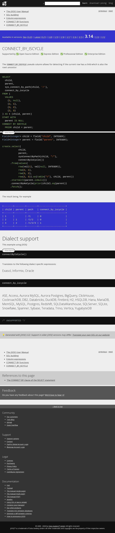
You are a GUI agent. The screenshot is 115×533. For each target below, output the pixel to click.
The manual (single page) (16, 491)
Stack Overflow (12, 425)
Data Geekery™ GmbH (57, 526)
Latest (37, 37)
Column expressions (16, 18)
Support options (13, 438)
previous (102, 11)
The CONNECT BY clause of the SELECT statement (31, 380)
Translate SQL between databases (20, 510)
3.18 (62, 37)
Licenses (10, 460)
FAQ (8, 485)
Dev (25, 37)
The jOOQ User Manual (17, 11)
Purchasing (11, 463)
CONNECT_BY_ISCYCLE (17, 25)
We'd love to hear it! (54, 394)
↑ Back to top (57, 406)
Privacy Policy (12, 466)
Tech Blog (10, 419)
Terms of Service (13, 469)
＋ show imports (8, 132)
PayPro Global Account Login (17, 444)
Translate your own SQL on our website (90, 334)
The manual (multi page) (16, 494)
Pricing (98, 3)
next (110, 11)
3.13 (97, 37)
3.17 (68, 37)
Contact (10, 441)
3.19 (56, 37)
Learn (84, 3)
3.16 (74, 37)
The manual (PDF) (13, 496)
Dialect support (20, 238)
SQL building (12, 14)
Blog (111, 3)
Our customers (12, 416)
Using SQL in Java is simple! (17, 502)
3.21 (44, 37)
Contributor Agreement (15, 472)
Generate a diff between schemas (19, 513)
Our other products (14, 508)
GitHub (9, 422)
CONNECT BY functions (17, 21)
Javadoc (10, 499)
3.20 (50, 37)
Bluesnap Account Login (16, 447)
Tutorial (10, 488)
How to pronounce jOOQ (16, 516)
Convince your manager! (15, 505)
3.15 (81, 37)
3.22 (30, 37)
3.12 (103, 37)
